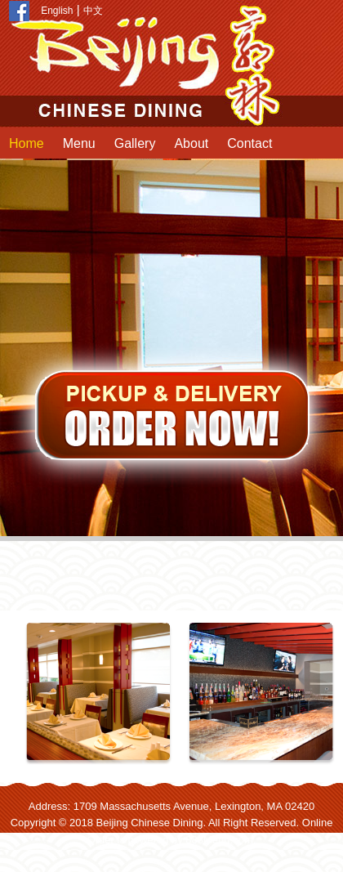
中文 (93, 10)
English (57, 10)
